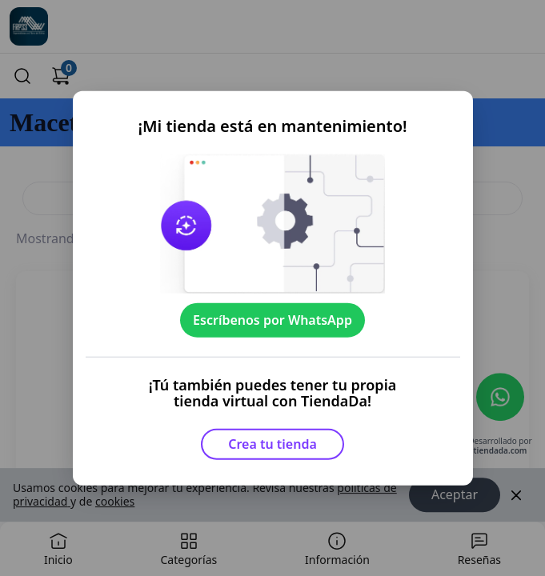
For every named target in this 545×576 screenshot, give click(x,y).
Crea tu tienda (272, 444)
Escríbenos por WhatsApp (272, 320)
